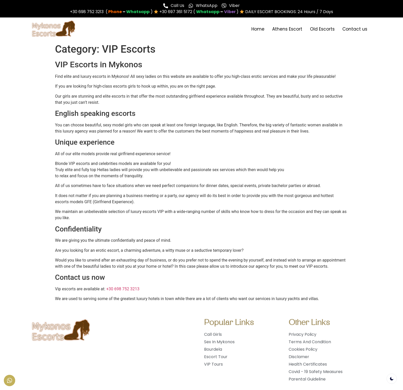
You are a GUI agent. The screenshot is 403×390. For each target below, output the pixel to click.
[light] (392, 379)
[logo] (53, 29)
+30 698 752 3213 (123, 288)
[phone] (115, 12)
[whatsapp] (138, 12)
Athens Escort (287, 29)
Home (257, 29)
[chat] (230, 12)
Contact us (354, 29)
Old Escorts (322, 29)
